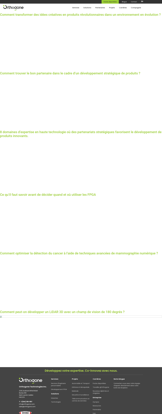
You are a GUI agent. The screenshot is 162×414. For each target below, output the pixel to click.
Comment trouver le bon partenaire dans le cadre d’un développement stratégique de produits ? (70, 73)
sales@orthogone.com (27, 407)
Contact (134, 2)
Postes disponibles (110, 2)
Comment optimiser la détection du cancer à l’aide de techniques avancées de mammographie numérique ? (79, 253)
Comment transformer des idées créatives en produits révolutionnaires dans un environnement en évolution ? (80, 15)
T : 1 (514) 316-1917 (25, 402)
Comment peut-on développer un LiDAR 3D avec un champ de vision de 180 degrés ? (62, 312)
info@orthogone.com (27, 405)
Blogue (124, 2)
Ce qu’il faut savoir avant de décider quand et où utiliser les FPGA (48, 195)
